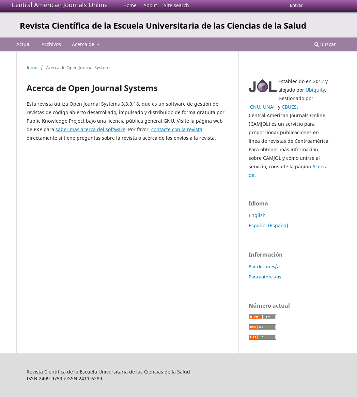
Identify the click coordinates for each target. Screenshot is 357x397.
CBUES (289, 107)
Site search (176, 5)
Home (130, 5)
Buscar (325, 44)
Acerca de (84, 44)
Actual (23, 44)
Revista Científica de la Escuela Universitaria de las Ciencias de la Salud (163, 25)
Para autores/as (265, 277)
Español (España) (268, 225)
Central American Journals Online (60, 5)
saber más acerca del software (90, 129)
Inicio (32, 67)
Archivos (51, 44)
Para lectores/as (265, 266)
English (257, 215)
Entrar (296, 5)
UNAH (270, 107)
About (150, 5)
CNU (255, 107)
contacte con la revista (176, 129)
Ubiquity (315, 90)
